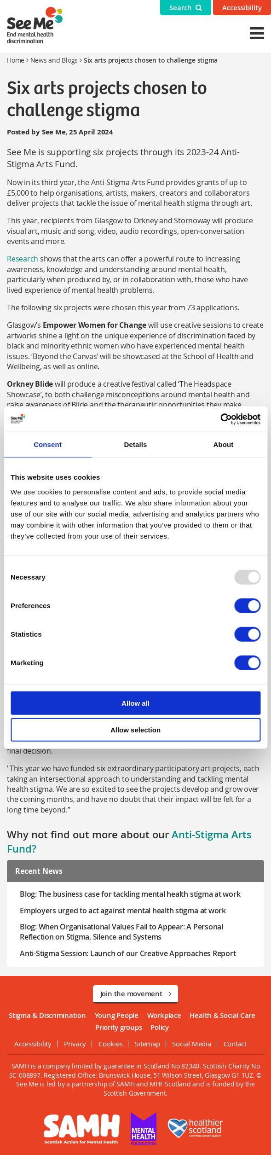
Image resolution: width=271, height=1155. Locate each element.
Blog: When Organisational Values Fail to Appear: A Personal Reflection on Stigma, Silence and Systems (121, 932)
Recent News (39, 871)
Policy (159, 1027)
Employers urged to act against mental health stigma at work (123, 910)
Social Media (191, 1043)
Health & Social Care (222, 1015)
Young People (116, 1015)
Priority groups (118, 1027)
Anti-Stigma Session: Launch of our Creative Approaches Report (128, 953)
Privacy (75, 1043)
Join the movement (135, 993)
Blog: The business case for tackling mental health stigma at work (130, 894)
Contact (235, 1043)
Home (15, 60)
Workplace (164, 1015)
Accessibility (242, 7)
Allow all (135, 703)
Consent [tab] (48, 444)
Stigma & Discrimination (47, 1015)
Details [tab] (135, 444)
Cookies (110, 1043)
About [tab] (223, 444)
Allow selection (135, 730)
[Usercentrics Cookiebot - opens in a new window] (220, 419)
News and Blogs (54, 60)
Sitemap (147, 1043)
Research (22, 259)
